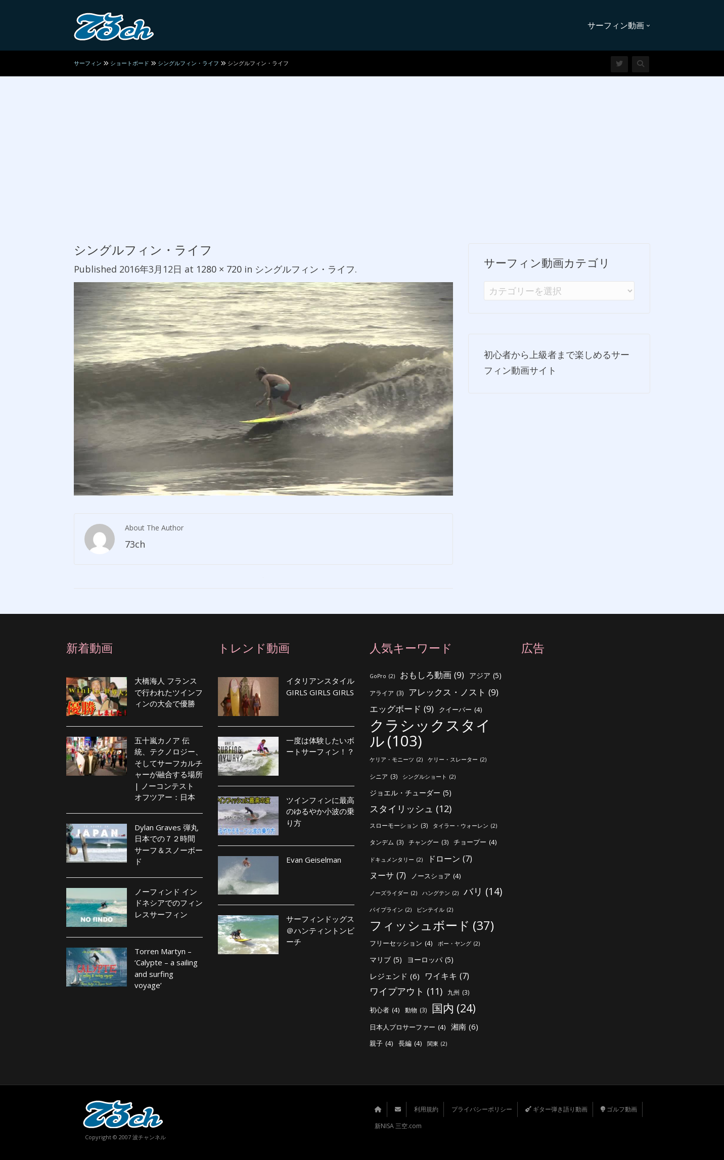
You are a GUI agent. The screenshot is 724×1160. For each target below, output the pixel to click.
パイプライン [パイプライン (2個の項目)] (391, 910)
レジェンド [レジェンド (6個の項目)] (395, 976)
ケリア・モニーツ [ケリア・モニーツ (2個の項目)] (396, 760)
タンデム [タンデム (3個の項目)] (386, 843)
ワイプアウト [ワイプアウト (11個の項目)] (406, 991)
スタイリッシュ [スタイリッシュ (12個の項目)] (410, 809)
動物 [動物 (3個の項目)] (416, 1010)
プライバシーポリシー (481, 1109)
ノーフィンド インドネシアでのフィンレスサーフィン (168, 902)
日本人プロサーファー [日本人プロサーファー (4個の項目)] (408, 1027)
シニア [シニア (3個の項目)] (383, 777)
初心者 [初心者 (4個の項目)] (385, 1010)
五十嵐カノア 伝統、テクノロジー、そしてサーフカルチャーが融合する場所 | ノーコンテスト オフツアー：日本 (168, 768)
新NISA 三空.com (398, 1126)
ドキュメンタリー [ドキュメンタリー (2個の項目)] (396, 860)
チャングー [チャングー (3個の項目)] (428, 843)
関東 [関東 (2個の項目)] (437, 1044)
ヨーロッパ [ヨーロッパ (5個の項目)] (430, 960)
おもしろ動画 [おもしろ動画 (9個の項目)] (432, 675)
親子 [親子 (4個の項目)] (381, 1043)
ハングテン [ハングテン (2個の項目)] (440, 893)
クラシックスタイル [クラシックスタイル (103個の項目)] (430, 733)
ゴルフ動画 (619, 1109)
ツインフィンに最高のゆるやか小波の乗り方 (320, 811)
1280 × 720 (219, 269)
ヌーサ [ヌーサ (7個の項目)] (388, 875)
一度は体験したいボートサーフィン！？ (320, 746)
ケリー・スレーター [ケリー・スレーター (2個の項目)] (457, 760)
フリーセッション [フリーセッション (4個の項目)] (401, 943)
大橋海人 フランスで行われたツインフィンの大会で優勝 (168, 692)
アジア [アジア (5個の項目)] (485, 676)
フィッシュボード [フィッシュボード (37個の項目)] (432, 925)
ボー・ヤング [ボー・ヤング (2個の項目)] (459, 944)
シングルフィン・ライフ (305, 269)
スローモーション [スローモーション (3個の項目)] (399, 826)
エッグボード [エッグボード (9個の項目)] (402, 709)
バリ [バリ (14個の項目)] (483, 892)
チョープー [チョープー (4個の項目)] (475, 842)
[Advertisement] (362, 152)
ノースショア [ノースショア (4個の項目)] (436, 876)
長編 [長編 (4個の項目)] (410, 1043)
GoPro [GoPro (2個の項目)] (382, 676)
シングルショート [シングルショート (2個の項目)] (429, 777)
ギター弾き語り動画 (556, 1109)
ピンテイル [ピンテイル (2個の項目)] (435, 910)
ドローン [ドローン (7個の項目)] (450, 859)
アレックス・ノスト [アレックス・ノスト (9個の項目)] (454, 692)
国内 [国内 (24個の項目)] (454, 1008)
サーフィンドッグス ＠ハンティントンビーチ (320, 930)
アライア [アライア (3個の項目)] (386, 693)
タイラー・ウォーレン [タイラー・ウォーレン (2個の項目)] (465, 826)
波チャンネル (149, 1137)
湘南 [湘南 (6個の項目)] (464, 1027)
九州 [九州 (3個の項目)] (458, 993)
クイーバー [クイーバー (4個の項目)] (460, 710)
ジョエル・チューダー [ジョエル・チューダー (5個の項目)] (410, 793)
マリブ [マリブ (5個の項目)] (386, 960)
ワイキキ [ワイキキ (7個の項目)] (447, 976)
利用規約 (426, 1109)
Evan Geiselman (313, 860)
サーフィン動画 (618, 25)
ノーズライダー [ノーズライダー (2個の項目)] (393, 893)
